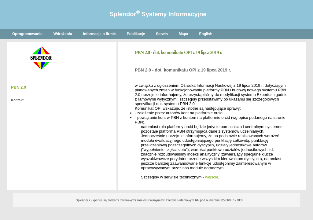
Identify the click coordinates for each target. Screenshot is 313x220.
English (205, 34)
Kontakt (17, 100)
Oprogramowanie (27, 34)
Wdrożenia (62, 34)
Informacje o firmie (99, 34)
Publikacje (136, 34)
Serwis (162, 34)
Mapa (183, 34)
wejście (211, 177)
